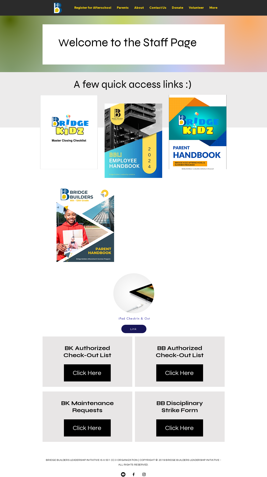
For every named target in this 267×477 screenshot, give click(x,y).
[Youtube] (123, 474)
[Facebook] (133, 474)
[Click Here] (87, 372)
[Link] (133, 329)
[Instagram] (144, 474)
